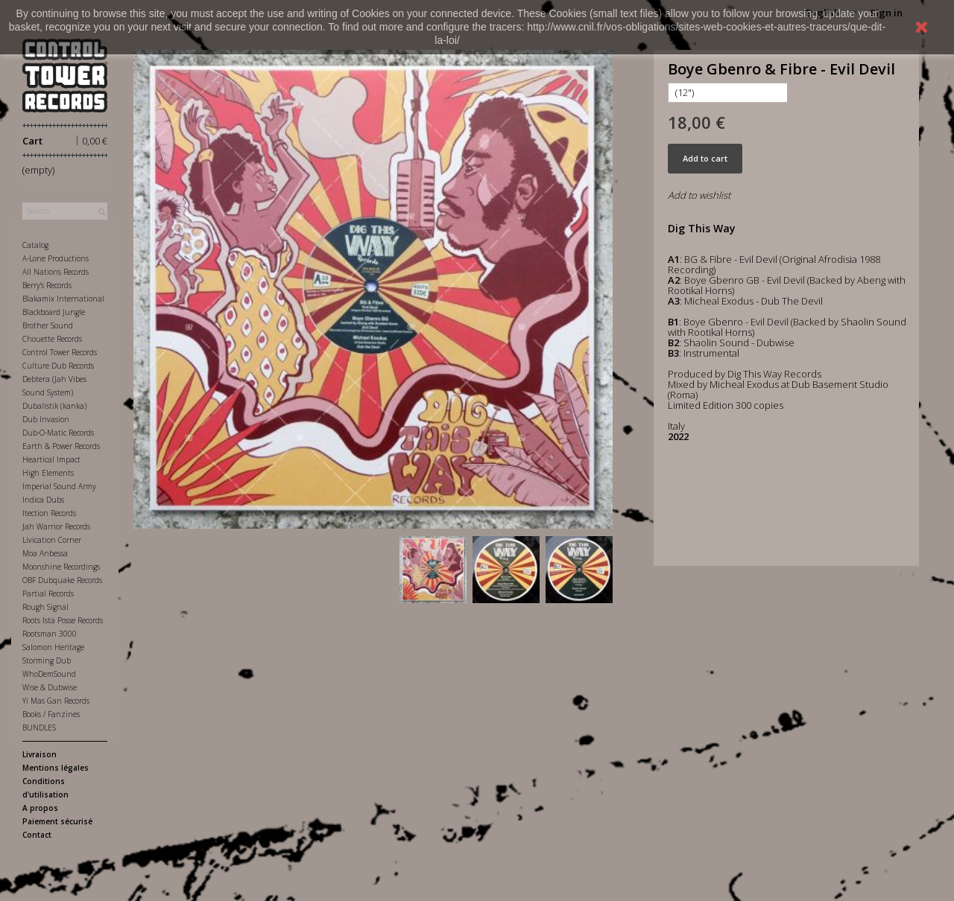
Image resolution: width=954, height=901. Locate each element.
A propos (40, 808)
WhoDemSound (49, 674)
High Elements (48, 473)
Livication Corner (51, 540)
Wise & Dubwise (49, 687)
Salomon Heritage (53, 647)
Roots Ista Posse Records (62, 620)
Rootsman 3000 (49, 633)
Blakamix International (63, 298)
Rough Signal (45, 607)
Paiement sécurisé (57, 821)
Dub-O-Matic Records (58, 432)
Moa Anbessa (45, 553)
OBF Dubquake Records (62, 580)
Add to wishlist (699, 195)
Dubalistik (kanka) (54, 406)
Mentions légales (55, 767)
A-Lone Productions (55, 258)
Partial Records (48, 593)
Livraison (39, 754)
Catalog (35, 245)
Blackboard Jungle (53, 312)
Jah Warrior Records (56, 526)
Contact (36, 835)
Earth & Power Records (61, 446)
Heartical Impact (51, 459)
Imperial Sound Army (59, 486)
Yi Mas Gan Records (55, 700)
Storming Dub (46, 660)
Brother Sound (47, 325)
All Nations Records (55, 272)
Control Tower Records (59, 352)
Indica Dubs (43, 499)
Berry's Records (47, 285)
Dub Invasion (45, 419)
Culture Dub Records (58, 365)
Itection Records (49, 513)
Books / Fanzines (51, 714)
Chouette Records (52, 339)
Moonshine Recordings (61, 566)
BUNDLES (39, 727)
